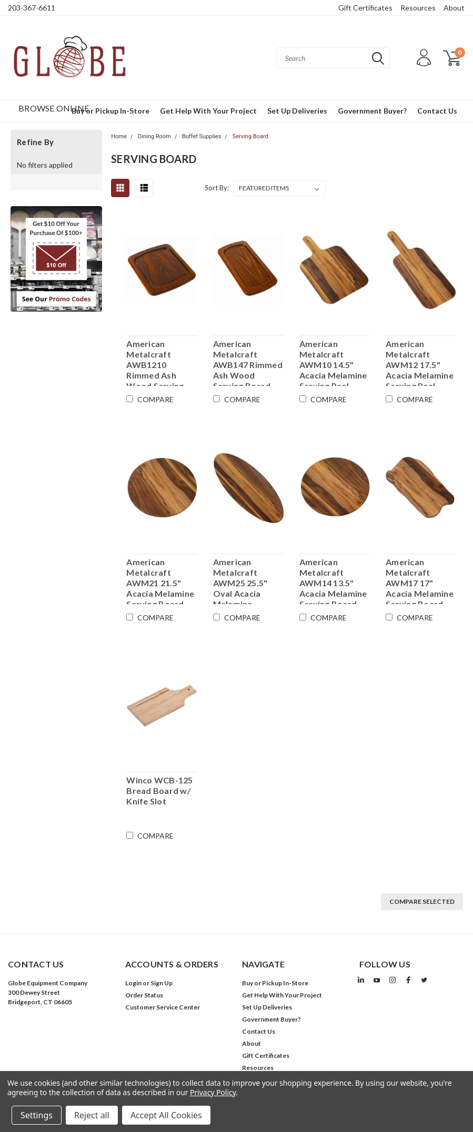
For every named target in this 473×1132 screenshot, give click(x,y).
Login (133, 983)
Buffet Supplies (201, 136)
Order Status (144, 995)
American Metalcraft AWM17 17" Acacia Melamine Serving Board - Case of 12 (420, 580)
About (454, 7)
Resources (418, 7)
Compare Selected (422, 901)
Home (119, 136)
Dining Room (154, 136)
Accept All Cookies (166, 1115)
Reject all (91, 1115)
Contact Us (437, 110)
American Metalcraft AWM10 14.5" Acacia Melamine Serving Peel (333, 362)
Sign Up (161, 983)
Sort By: (217, 187)
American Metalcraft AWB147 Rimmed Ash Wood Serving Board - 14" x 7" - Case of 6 (248, 362)
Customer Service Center (162, 1007)
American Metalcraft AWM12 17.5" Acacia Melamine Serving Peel (420, 362)
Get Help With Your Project (208, 110)
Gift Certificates (365, 7)
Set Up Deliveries (297, 110)
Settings (37, 1115)
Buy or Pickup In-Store (275, 983)
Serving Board (250, 136)
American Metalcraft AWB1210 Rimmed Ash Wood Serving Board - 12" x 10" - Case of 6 (160, 362)
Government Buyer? (372, 110)
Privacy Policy (213, 1092)
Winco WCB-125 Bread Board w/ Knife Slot (159, 790)
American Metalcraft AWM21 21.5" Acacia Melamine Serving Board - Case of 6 (160, 580)
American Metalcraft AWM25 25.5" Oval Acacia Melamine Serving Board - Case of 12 (244, 580)
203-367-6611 (31, 7)
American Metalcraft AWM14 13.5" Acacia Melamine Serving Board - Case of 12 (333, 580)
